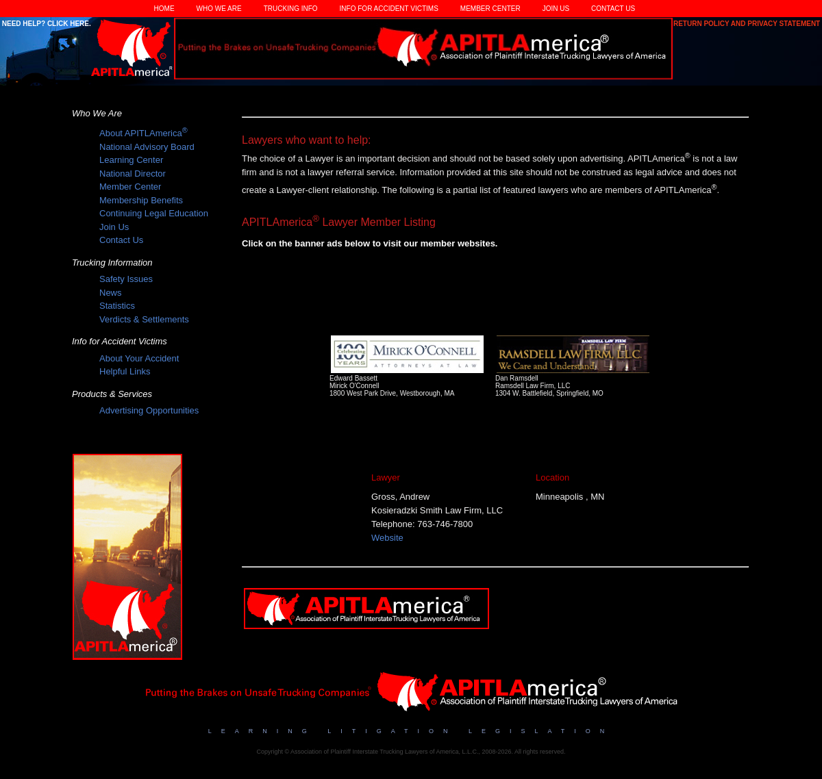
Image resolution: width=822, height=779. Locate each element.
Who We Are (219, 8)
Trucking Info (291, 8)
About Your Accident (139, 358)
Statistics (117, 306)
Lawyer (385, 477)
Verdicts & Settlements (144, 319)
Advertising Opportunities (149, 410)
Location (552, 477)
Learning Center (131, 160)
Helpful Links (124, 371)
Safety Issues (126, 279)
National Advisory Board (147, 147)
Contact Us (613, 8)
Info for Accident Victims (389, 8)
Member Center (490, 8)
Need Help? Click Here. (45, 23)
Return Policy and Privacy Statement (747, 23)
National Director (132, 173)
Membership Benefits (141, 200)
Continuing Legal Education (153, 213)
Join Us (556, 8)
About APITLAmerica (143, 133)
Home (164, 8)
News (110, 293)
